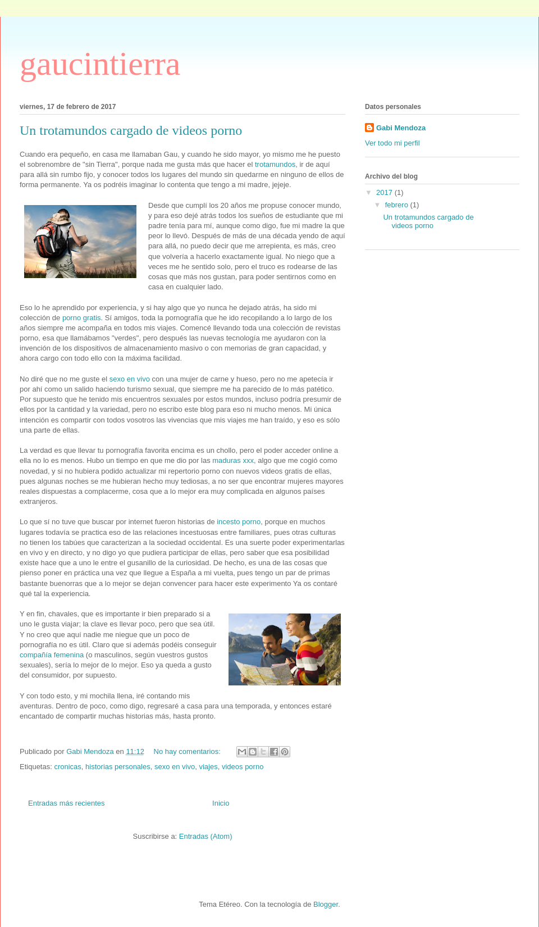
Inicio (220, 803)
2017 (385, 192)
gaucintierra (100, 63)
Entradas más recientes (66, 803)
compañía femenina (52, 655)
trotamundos (275, 164)
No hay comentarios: (188, 751)
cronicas (67, 766)
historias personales (117, 766)
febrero (397, 205)
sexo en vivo (129, 379)
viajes (208, 766)
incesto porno (239, 521)
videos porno (242, 766)
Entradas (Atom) (205, 836)
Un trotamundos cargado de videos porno (131, 130)
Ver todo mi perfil (392, 143)
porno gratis (81, 317)
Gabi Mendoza (401, 128)
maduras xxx (233, 460)
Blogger (325, 904)
